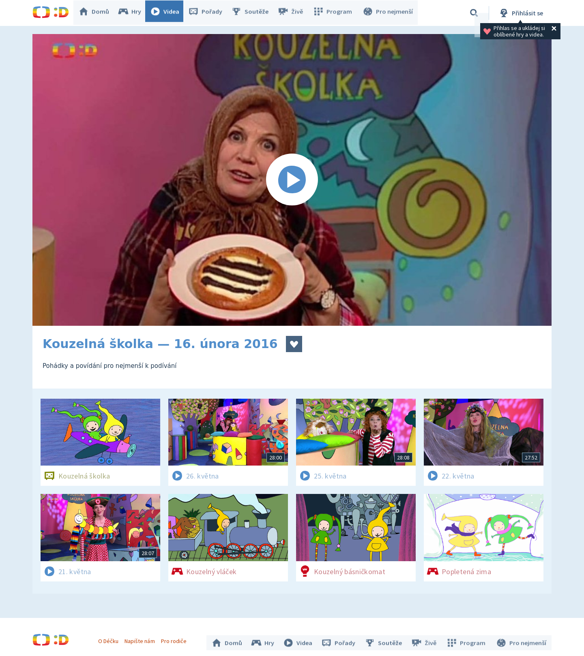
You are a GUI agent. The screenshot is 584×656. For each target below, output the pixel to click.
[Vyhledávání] (474, 13)
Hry (134, 13)
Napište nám (142, 639)
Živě (294, 13)
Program (335, 13)
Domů (98, 13)
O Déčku (110, 639)
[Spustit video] (292, 180)
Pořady (209, 13)
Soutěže (254, 13)
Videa (169, 13)
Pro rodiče (176, 639)
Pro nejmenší (388, 13)
